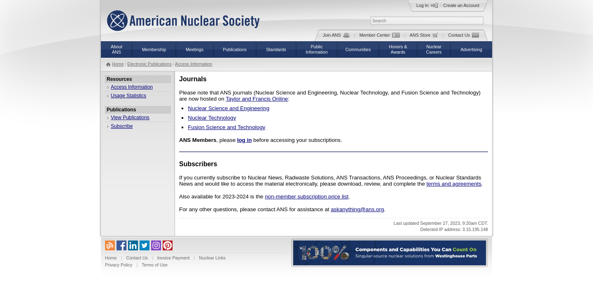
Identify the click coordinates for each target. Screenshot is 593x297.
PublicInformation (316, 49)
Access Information (193, 63)
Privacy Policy (118, 264)
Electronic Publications (149, 63)
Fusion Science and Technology (226, 127)
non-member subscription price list (306, 196)
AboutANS (116, 49)
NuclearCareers (434, 49)
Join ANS (336, 35)
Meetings (194, 49)
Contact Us (463, 35)
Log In (427, 5)
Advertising (471, 49)
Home (118, 63)
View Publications (130, 117)
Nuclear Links (212, 257)
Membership (154, 49)
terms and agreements (454, 184)
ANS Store (424, 35)
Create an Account (461, 5)
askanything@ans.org (357, 209)
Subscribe (122, 126)
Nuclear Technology (212, 118)
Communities (358, 49)
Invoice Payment (173, 257)
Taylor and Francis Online (257, 99)
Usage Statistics (128, 96)
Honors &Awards (398, 49)
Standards (276, 49)
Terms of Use (155, 264)
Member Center (380, 35)
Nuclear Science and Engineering (228, 108)
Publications (234, 49)
